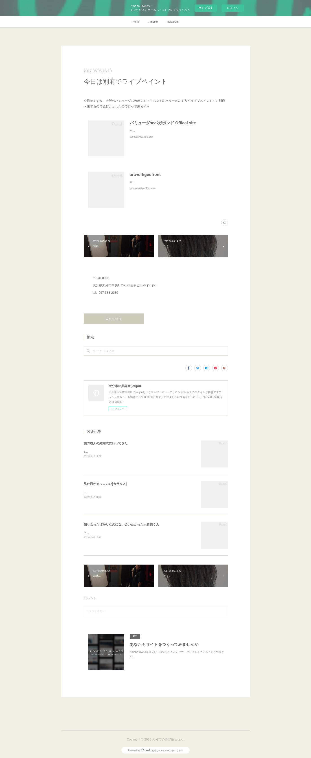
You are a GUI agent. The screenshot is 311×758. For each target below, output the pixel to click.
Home (136, 21)
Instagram (173, 21)
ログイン (233, 8)
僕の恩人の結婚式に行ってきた (106, 443)
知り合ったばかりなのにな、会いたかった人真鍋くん (121, 524)
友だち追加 (114, 319)
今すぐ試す (205, 7)
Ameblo (153, 21)
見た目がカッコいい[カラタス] (105, 484)
